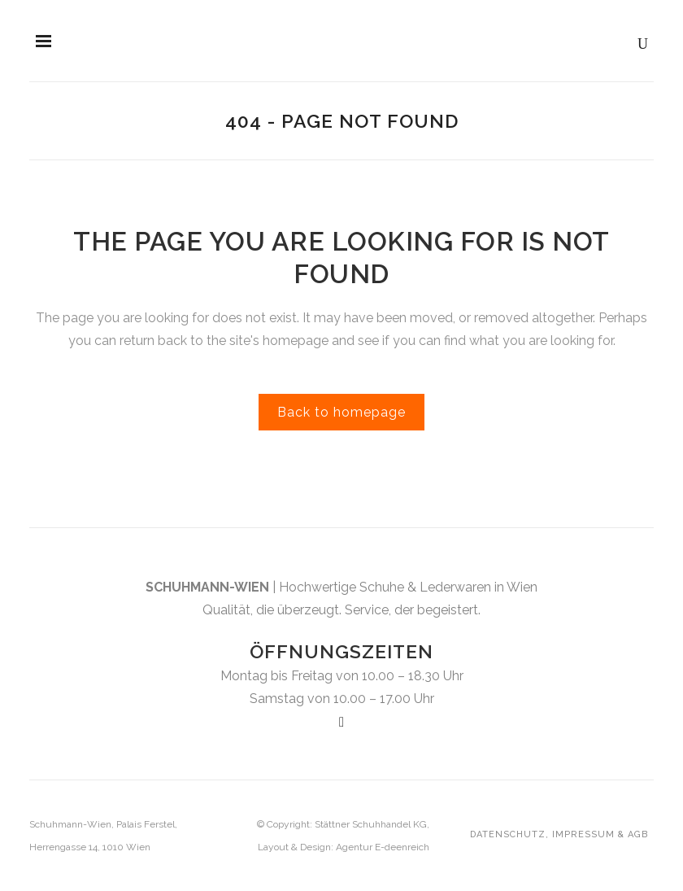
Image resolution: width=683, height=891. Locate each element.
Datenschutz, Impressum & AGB (559, 834)
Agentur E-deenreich (382, 847)
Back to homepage (341, 412)
